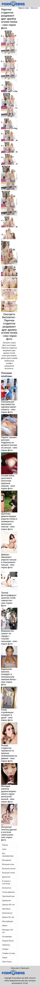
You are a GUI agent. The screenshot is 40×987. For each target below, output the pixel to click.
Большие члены (8, 873)
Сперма (5, 949)
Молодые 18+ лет (7, 931)
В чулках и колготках (6, 882)
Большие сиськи (8, 869)
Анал (4, 849)
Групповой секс (8, 896)
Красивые (6, 909)
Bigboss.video (23, 8)
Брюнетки (6, 877)
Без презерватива (7, 854)
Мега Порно (7, 962)
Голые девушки (8, 892)
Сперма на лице (8, 953)
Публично (6, 945)
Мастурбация (7, 921)
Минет (4, 926)
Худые (4, 957)
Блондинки (6, 860)
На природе (7, 937)
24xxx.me (34, 8)
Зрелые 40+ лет (8, 905)
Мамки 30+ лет (8, 917)
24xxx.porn (15, 968)
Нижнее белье (8, 941)
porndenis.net (19, 978)
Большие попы (8, 864)
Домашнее (6, 900)
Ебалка (5, 845)
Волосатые (6, 888)
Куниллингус (7, 913)
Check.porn (24, 968)
